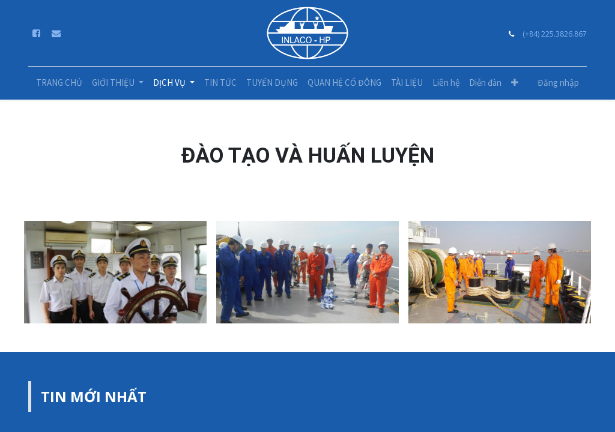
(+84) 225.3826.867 (555, 34)
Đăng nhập (558, 82)
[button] (514, 83)
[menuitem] (59, 83)
